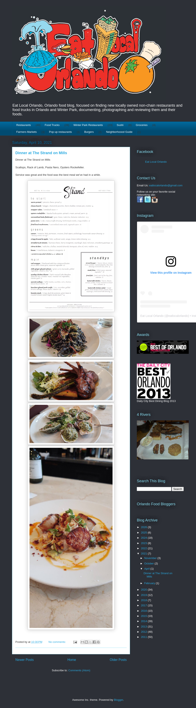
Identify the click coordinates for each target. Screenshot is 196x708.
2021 (144, 553)
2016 (144, 610)
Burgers (89, 131)
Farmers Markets (26, 131)
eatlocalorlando (178, 315)
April (147, 568)
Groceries (141, 125)
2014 (144, 621)
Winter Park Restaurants (88, 125)
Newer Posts (24, 660)
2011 (144, 636)
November (151, 558)
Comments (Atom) (79, 670)
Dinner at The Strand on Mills (41, 153)
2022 (144, 548)
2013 (144, 626)
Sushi (120, 125)
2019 (144, 595)
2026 (144, 527)
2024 (144, 537)
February (150, 583)
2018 (144, 600)
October (149, 563)
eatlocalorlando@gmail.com (166, 185)
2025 (144, 532)
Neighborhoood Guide (119, 131)
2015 (144, 616)
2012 (144, 631)
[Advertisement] (150, 662)
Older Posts (118, 660)
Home (71, 660)
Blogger (118, 699)
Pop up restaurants (60, 131)
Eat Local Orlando (156, 161)
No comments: (57, 641)
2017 (144, 605)
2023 (144, 543)
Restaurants (23, 125)
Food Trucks (52, 125)
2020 (144, 589)
